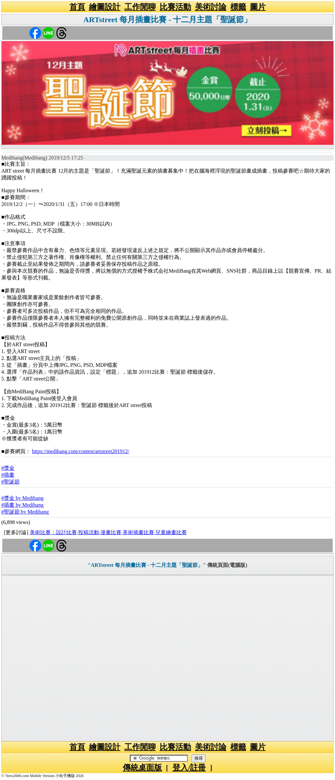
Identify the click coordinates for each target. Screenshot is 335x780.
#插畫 (7, 475)
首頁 (77, 7)
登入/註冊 (189, 767)
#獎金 (7, 468)
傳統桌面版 (142, 767)
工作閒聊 (140, 7)
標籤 (238, 7)
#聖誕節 (10, 481)
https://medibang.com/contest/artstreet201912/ (80, 451)
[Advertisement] (167, 658)
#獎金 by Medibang (22, 498)
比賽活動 (175, 7)
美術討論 (210, 7)
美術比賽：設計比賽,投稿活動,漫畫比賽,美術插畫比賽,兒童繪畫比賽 (108, 532)
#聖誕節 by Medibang (25, 512)
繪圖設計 (104, 7)
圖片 (258, 7)
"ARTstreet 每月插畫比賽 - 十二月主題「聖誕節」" (147, 565)
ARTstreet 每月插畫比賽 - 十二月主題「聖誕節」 (167, 19)
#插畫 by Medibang (22, 505)
